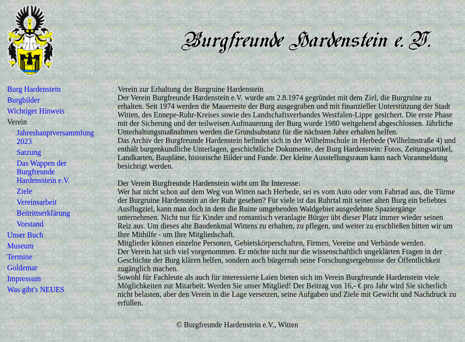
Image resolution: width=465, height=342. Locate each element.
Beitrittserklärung (43, 213)
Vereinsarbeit (36, 202)
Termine (19, 257)
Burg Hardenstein (34, 89)
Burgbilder (23, 100)
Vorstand (30, 224)
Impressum (24, 279)
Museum (20, 246)
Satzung (29, 152)
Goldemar (22, 268)
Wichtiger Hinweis (36, 111)
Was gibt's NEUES (36, 289)
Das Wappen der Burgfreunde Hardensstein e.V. (43, 171)
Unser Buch (25, 235)
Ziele (24, 191)
